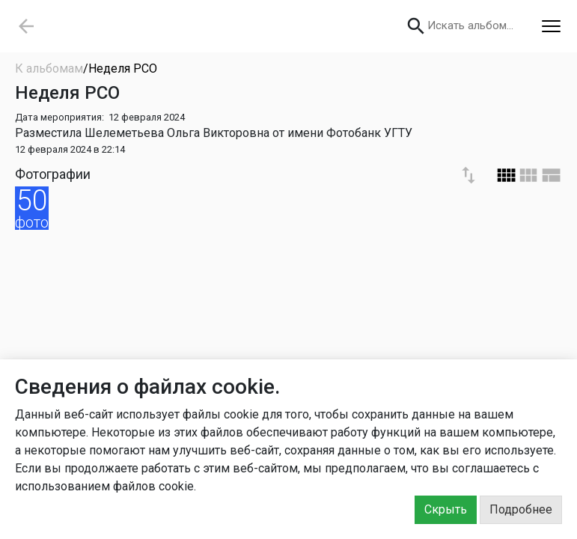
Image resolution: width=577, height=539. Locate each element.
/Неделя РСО (120, 68)
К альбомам (49, 68)
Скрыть (445, 509)
